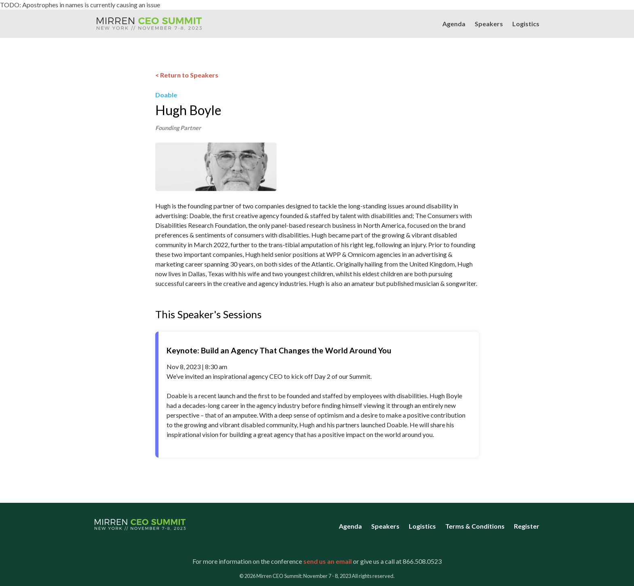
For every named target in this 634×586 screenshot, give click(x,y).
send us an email (327, 561)
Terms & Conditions (475, 526)
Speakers (489, 23)
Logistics (525, 23)
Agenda (453, 23)
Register (526, 526)
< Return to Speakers (186, 75)
